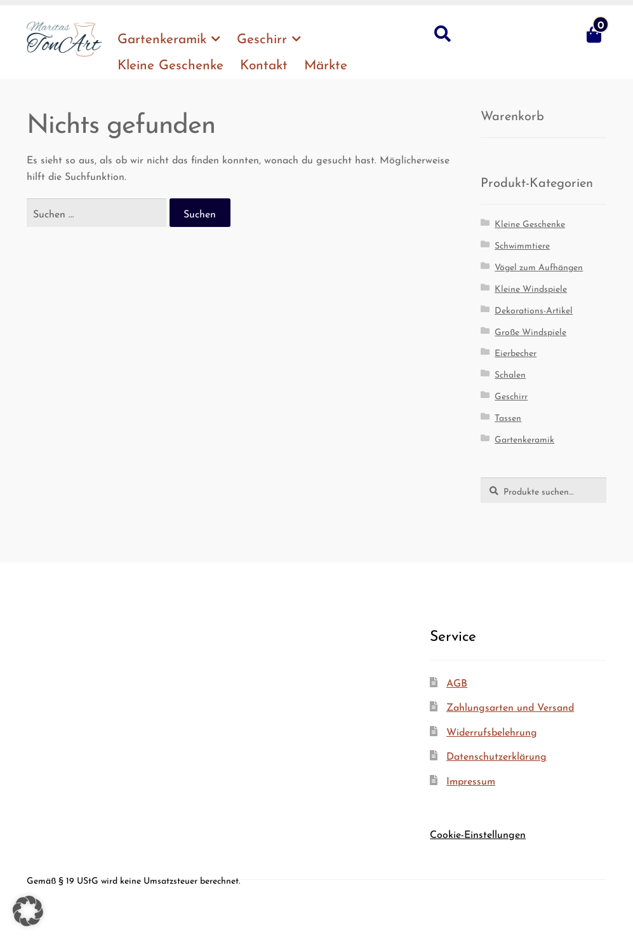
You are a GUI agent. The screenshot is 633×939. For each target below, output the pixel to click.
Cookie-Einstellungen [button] (478, 833)
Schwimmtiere (522, 244)
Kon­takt (264, 62)
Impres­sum (470, 779)
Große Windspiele (530, 330)
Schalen (510, 373)
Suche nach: (442, 34)
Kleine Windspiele (531, 287)
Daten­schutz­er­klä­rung (496, 755)
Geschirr (262, 36)
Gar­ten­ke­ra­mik (161, 36)
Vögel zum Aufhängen (539, 265)
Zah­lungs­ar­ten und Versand (510, 706)
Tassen (508, 416)
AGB (456, 682)
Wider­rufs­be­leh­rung (491, 730)
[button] (28, 911)
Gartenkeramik (524, 438)
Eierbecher (515, 351)
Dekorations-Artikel (534, 309)
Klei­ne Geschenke (170, 62)
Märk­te (325, 62)
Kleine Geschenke (530, 222)
